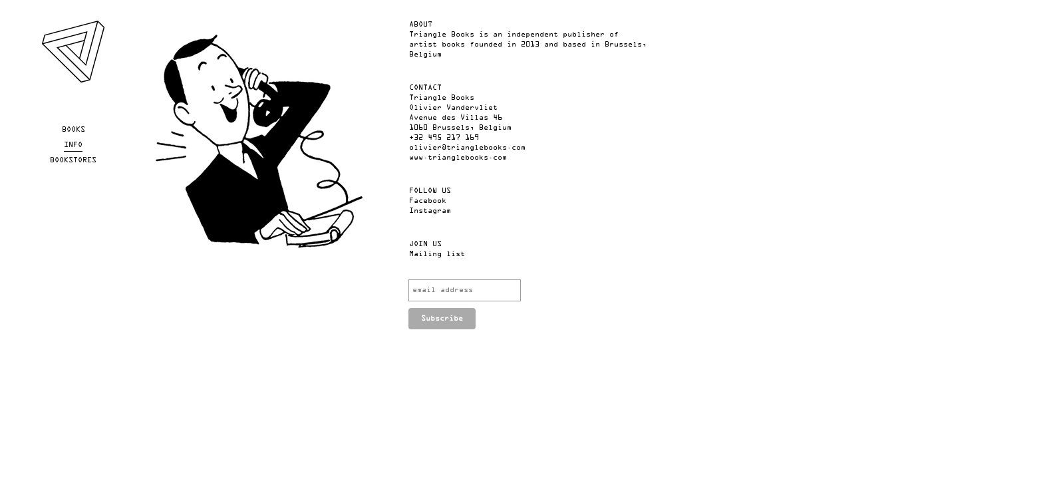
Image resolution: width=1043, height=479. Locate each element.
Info (73, 145)
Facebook (427, 201)
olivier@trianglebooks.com (467, 147)
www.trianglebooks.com (458, 157)
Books (73, 129)
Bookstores (73, 160)
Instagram (430, 211)
